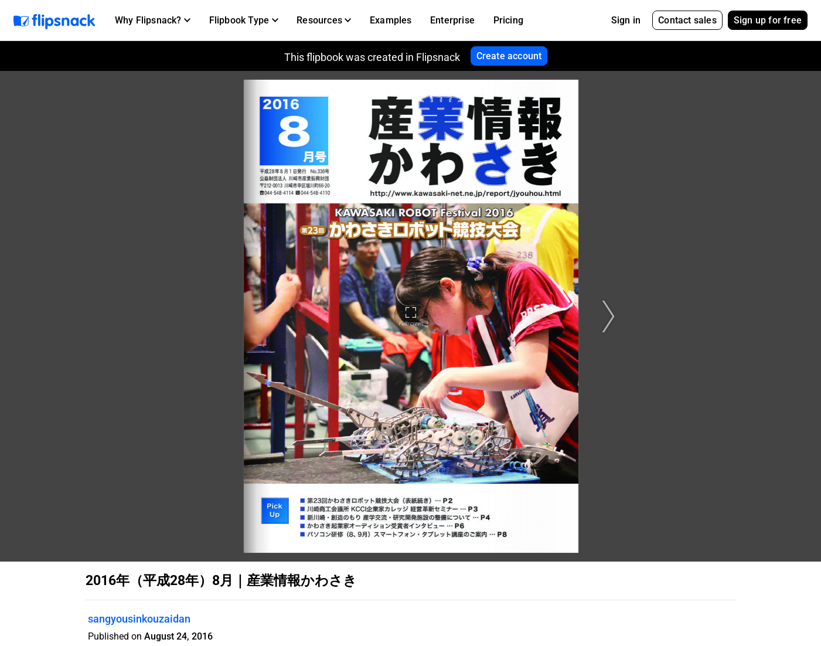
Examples (391, 20)
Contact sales (687, 20)
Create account (509, 56)
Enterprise (452, 20)
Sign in (626, 20)
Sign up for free (768, 20)
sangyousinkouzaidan (139, 619)
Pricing (508, 20)
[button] (152, 20)
